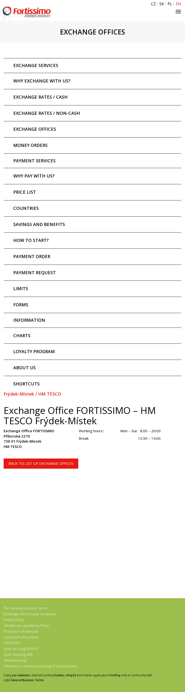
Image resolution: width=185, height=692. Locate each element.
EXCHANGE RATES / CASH (40, 97)
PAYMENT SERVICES (34, 161)
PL (170, 4)
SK (161, 4)
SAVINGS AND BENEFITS (39, 224)
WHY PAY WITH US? (34, 176)
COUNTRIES (26, 208)
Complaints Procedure (21, 637)
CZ (153, 4)
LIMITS (20, 288)
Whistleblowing (15, 660)
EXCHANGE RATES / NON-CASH (46, 113)
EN (178, 4)
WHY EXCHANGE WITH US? (42, 81)
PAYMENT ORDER (31, 256)
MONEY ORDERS (30, 145)
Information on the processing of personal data (41, 666)
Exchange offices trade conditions (30, 614)
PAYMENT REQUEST (34, 272)
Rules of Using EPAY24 (21, 648)
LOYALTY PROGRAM (34, 351)
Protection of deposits (21, 631)
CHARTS (21, 335)
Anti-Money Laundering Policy (26, 625)
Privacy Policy (14, 619)
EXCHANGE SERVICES (35, 65)
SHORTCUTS (26, 384)
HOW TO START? (31, 240)
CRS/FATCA (12, 643)
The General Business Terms (26, 608)
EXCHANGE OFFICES (34, 129)
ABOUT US (24, 367)
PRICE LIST (24, 192)
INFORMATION (29, 320)
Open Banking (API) (18, 654)
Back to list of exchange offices (40, 463)
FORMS (20, 305)
